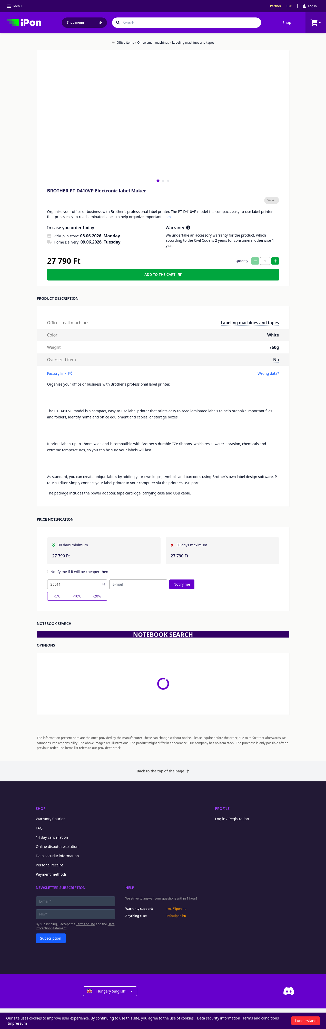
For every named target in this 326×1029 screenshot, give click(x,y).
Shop (287, 22)
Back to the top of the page (163, 771)
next (169, 216)
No (276, 359)
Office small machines (152, 43)
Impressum (17, 1023)
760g (274, 347)
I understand (306, 1020)
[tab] (157, 180)
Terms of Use (85, 924)
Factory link (59, 373)
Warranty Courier (50, 818)
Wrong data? (268, 373)
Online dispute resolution (57, 846)
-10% (77, 596)
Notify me (182, 584)
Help (129, 887)
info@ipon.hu (176, 916)
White (273, 335)
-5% (57, 596)
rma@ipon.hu (176, 909)
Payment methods (51, 874)
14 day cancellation (52, 837)
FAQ (39, 828)
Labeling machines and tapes (192, 43)
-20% (97, 596)
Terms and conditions (261, 1018)
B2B (289, 6)
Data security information (57, 855)
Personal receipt (49, 865)
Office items (123, 43)
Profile (222, 808)
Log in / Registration (232, 818)
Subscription (50, 938)
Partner (275, 6)
